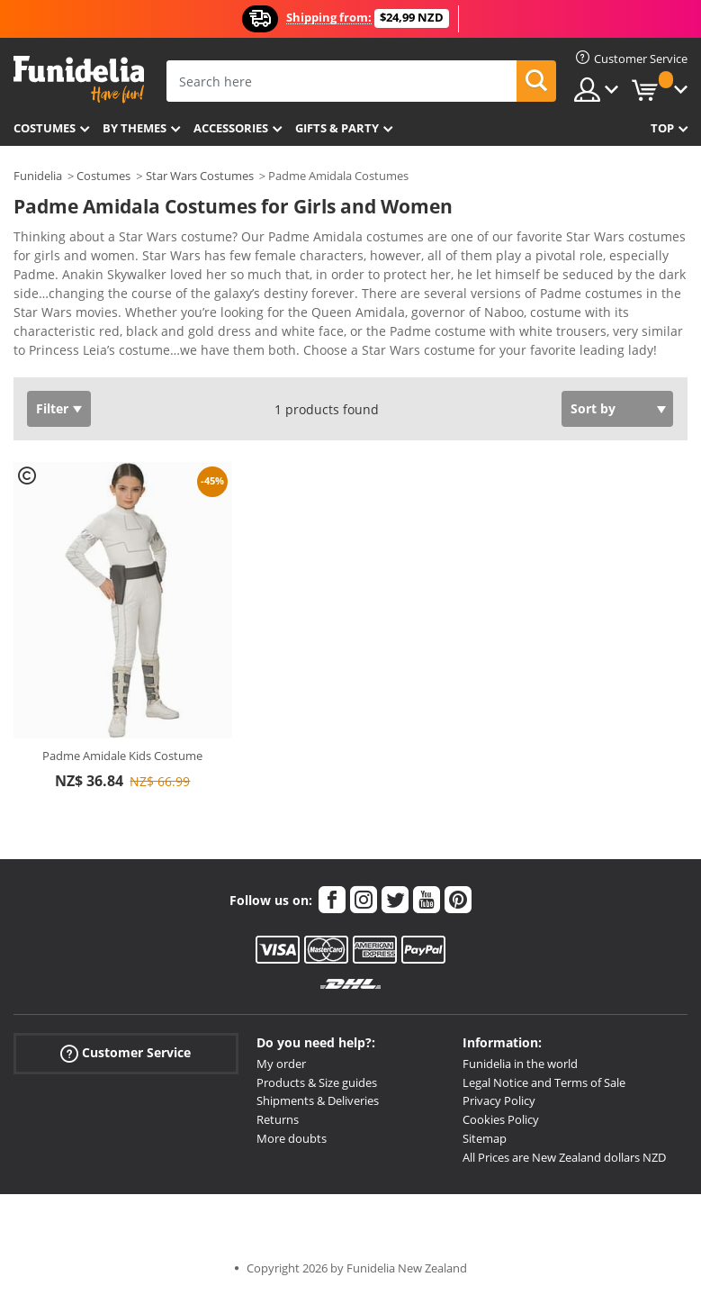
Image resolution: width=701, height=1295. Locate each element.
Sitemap (485, 1138)
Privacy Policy (499, 1100)
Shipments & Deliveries (317, 1100)
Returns (277, 1119)
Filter (52, 408)
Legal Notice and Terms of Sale (544, 1082)
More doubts (291, 1138)
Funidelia (37, 176)
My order (281, 1063)
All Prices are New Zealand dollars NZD (564, 1157)
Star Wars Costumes (200, 176)
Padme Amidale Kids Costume (122, 755)
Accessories (230, 128)
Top (662, 128)
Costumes (44, 128)
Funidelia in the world (520, 1063)
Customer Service (125, 1053)
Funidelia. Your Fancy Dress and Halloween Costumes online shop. (78, 80)
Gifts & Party (337, 128)
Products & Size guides (316, 1082)
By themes (134, 128)
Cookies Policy (501, 1119)
